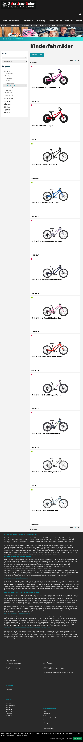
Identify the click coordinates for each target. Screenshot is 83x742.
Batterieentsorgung (48, 728)
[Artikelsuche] (80, 14)
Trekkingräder (9, 95)
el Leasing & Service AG (49, 718)
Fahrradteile (25, 25)
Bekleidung (34, 25)
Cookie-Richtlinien (21, 735)
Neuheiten (60, 25)
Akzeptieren (77, 739)
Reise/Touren (9, 90)
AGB (44, 726)
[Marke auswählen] (14, 61)
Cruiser (7, 81)
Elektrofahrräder (10, 83)
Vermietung (41, 21)
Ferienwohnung (14, 21)
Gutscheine (69, 21)
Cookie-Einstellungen (57, 739)
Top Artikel (52, 25)
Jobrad (45, 716)
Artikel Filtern (36, 55)
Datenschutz (46, 724)
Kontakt (79, 21)
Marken (67, 25)
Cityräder (8, 76)
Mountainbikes (9, 88)
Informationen (28, 21)
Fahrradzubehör (14, 25)
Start (5, 21)
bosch (44, 711)
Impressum (46, 722)
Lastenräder (9, 73)
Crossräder (8, 78)
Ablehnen (69, 739)
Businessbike (46, 713)
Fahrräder (4, 25)
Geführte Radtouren (55, 21)
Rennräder (8, 93)
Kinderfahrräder (18, 39)
